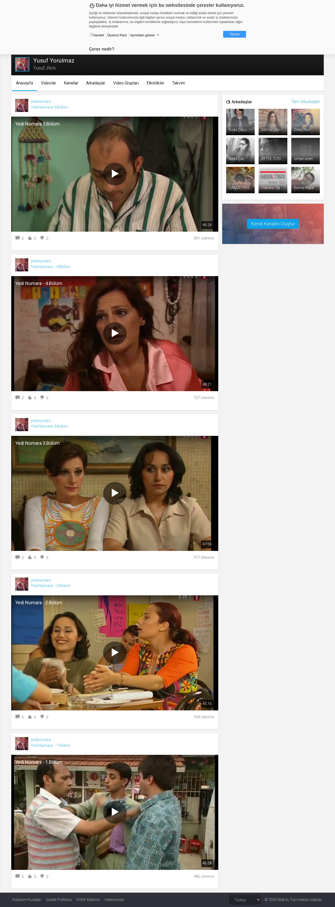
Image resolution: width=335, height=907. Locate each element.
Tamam (235, 34)
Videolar (49, 83)
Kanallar (72, 83)
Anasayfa (25, 83)
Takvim (179, 83)
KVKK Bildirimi (88, 900)
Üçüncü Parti (117, 35)
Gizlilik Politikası (59, 900)
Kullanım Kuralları (27, 900)
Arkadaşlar (96, 83)
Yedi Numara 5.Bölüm (50, 107)
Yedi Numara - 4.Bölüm (52, 266)
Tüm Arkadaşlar (304, 101)
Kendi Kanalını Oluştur (272, 223)
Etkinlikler (156, 83)
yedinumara (42, 101)
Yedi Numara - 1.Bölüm (52, 745)
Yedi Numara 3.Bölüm (50, 426)
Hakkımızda (114, 900)
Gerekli (97, 35)
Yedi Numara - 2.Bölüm (52, 585)
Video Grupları (127, 83)
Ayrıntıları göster (142, 35)
